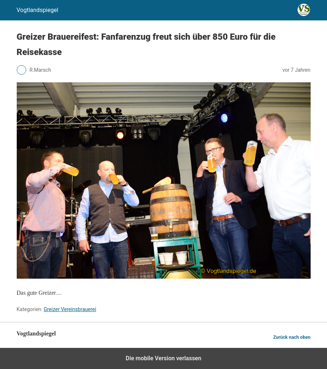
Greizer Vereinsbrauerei (70, 309)
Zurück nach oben (292, 337)
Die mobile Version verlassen (164, 358)
